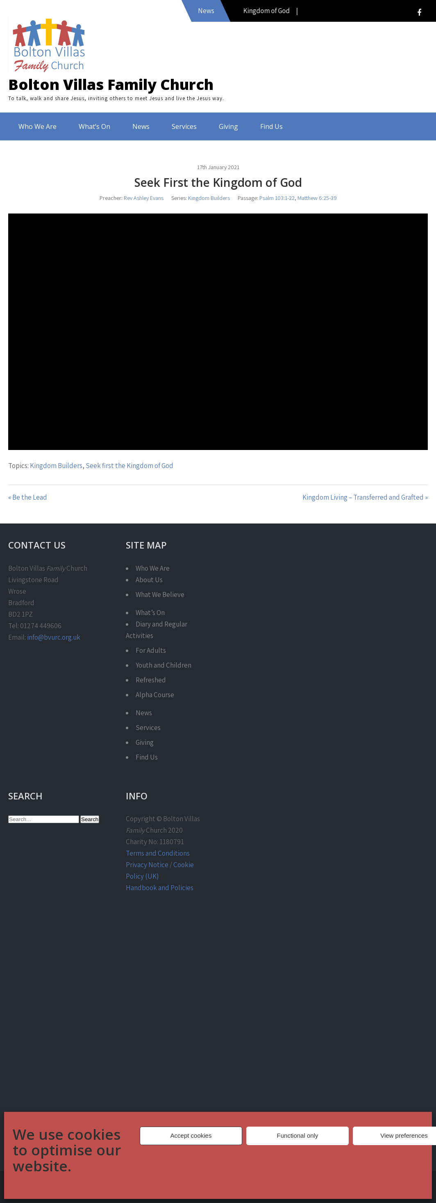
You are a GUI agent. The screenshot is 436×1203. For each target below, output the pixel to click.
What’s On (94, 126)
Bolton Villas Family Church (110, 84)
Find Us (271, 126)
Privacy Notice (147, 864)
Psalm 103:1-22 (277, 198)
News (141, 126)
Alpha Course (155, 694)
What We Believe (160, 594)
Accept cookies (191, 1135)
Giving (228, 126)
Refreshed (151, 679)
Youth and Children (163, 665)
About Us (149, 579)
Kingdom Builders (209, 198)
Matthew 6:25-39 (317, 198)
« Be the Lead (27, 497)
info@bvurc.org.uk (53, 637)
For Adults (151, 650)
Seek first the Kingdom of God (129, 465)
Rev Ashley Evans (144, 198)
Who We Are (37, 126)
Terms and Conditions (158, 853)
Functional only (297, 1135)
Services (184, 126)
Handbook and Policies (159, 887)
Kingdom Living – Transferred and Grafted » (365, 497)
